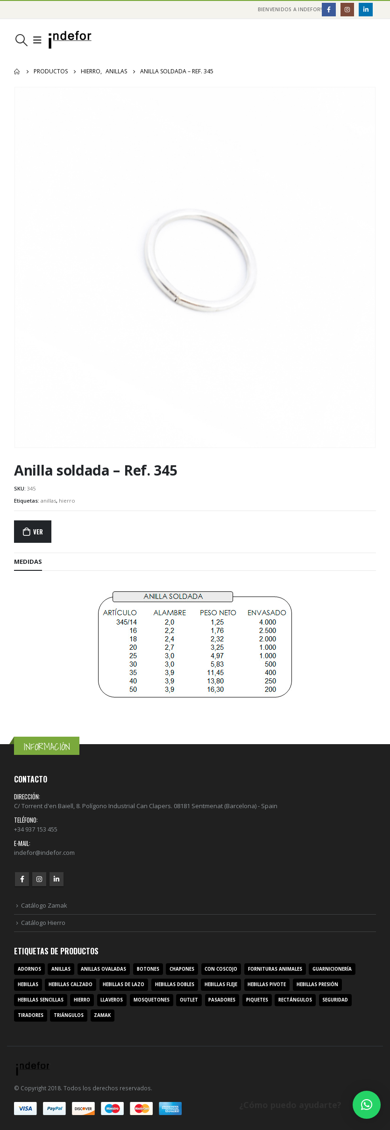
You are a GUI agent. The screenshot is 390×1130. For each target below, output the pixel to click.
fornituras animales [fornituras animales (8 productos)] (275, 969)
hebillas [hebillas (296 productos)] (28, 984)
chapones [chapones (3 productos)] (182, 969)
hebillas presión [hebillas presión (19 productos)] (317, 984)
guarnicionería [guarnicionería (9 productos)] (332, 969)
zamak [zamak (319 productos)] (102, 1015)
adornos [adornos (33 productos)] (29, 969)
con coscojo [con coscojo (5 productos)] (221, 969)
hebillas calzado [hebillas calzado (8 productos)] (70, 984)
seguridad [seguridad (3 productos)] (335, 1000)
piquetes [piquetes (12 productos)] (257, 1000)
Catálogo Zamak (44, 905)
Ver (38, 531)
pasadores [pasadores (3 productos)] (221, 1000)
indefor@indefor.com (44, 852)
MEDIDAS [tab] (28, 561)
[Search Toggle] (21, 40)
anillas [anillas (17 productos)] (61, 969)
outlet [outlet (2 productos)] (189, 1000)
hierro (67, 500)
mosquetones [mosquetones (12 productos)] (152, 1000)
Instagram (39, 879)
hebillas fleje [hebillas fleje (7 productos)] (221, 984)
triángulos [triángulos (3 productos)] (69, 1015)
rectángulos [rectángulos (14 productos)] (295, 1000)
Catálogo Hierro (43, 922)
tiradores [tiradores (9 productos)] (30, 1015)
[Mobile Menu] (37, 40)
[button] (367, 1105)
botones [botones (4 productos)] (148, 969)
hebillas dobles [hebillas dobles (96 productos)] (174, 984)
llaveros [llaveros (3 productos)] (111, 1000)
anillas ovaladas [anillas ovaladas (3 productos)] (103, 969)
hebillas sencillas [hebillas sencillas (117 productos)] (41, 1000)
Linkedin (57, 879)
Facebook (22, 879)
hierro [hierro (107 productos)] (82, 1000)
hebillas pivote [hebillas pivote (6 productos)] (267, 984)
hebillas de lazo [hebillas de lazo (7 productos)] (123, 984)
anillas (48, 500)
